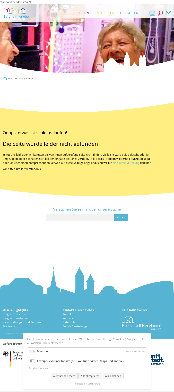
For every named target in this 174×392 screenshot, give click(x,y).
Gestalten (129, 13)
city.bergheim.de (5, 80)
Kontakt (168, 13)
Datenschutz (71, 323)
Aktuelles (152, 13)
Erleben (82, 13)
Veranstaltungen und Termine (22, 323)
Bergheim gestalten (15, 319)
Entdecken (105, 13)
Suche (160, 13)
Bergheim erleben (14, 315)
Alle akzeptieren (90, 376)
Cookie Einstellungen (76, 327)
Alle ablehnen (113, 376)
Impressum (70, 319)
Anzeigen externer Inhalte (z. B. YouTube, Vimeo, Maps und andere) (80, 361)
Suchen (121, 218)
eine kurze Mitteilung (125, 164)
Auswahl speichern (64, 376)
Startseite (9, 327)
